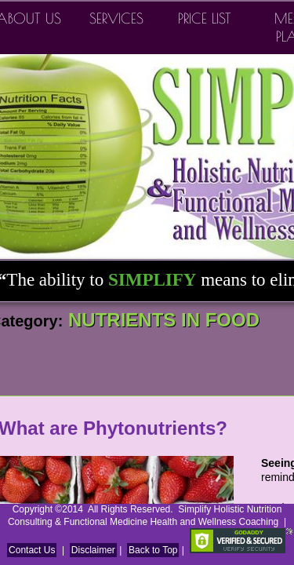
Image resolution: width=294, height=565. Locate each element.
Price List (204, 18)
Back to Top (153, 550)
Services (116, 18)
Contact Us (32, 550)
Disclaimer (93, 550)
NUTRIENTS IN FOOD (161, 319)
